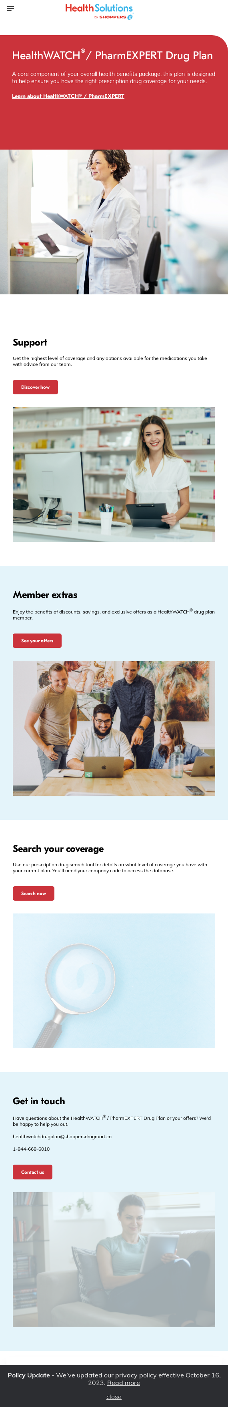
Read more (123, 1383)
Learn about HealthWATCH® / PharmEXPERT (68, 96)
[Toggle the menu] (10, 8)
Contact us (32, 1172)
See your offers (37, 641)
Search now (33, 893)
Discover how (35, 387)
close (114, 1397)
